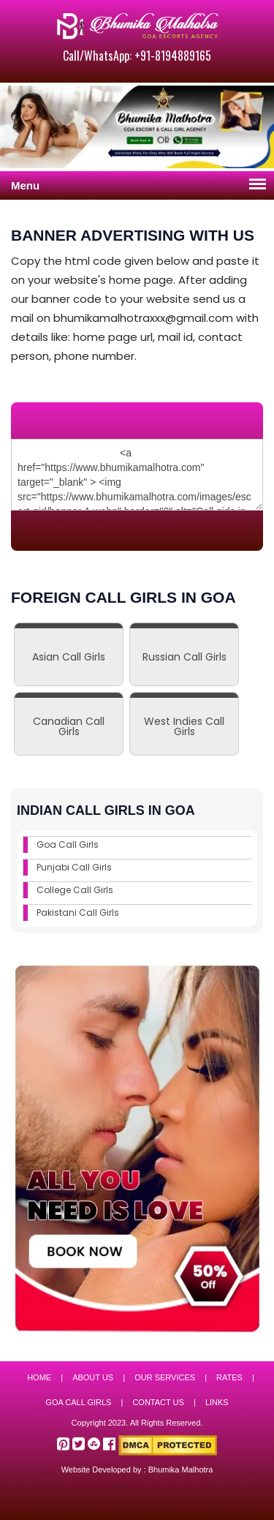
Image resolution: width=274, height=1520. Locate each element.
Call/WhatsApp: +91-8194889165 (137, 55)
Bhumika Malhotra (180, 1469)
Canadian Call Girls (68, 726)
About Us (92, 1377)
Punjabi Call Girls (74, 867)
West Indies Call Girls (184, 726)
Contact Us (158, 1402)
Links (217, 1402)
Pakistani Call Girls (78, 912)
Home (39, 1377)
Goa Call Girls (68, 844)
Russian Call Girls (184, 657)
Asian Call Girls (68, 657)
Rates (229, 1377)
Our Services (164, 1377)
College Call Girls (75, 890)
